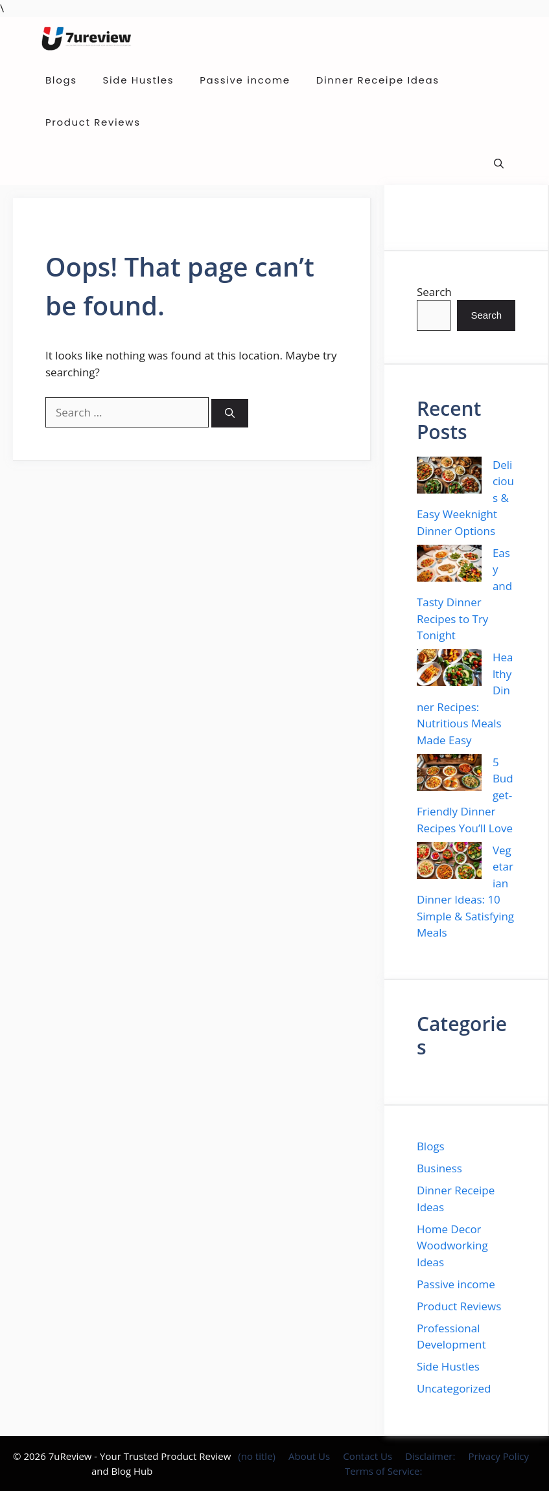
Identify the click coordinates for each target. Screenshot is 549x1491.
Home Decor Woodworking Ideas (452, 1245)
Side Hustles (138, 80)
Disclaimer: (430, 1456)
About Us (309, 1456)
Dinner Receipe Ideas (377, 80)
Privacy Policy (498, 1456)
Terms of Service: (383, 1470)
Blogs (61, 80)
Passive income (245, 80)
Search (434, 291)
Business (439, 1168)
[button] (499, 164)
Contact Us (367, 1456)
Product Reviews (93, 122)
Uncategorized (454, 1388)
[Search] (229, 413)
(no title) (256, 1456)
